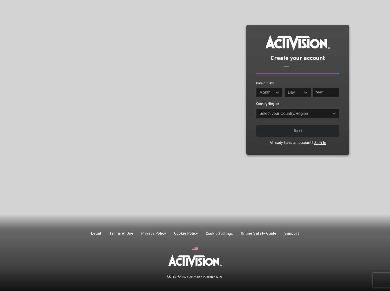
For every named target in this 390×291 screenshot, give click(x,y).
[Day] (298, 92)
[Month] (269, 92)
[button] (96, 234)
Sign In (320, 143)
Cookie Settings (219, 234)
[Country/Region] (297, 114)
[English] (195, 248)
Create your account (298, 58)
